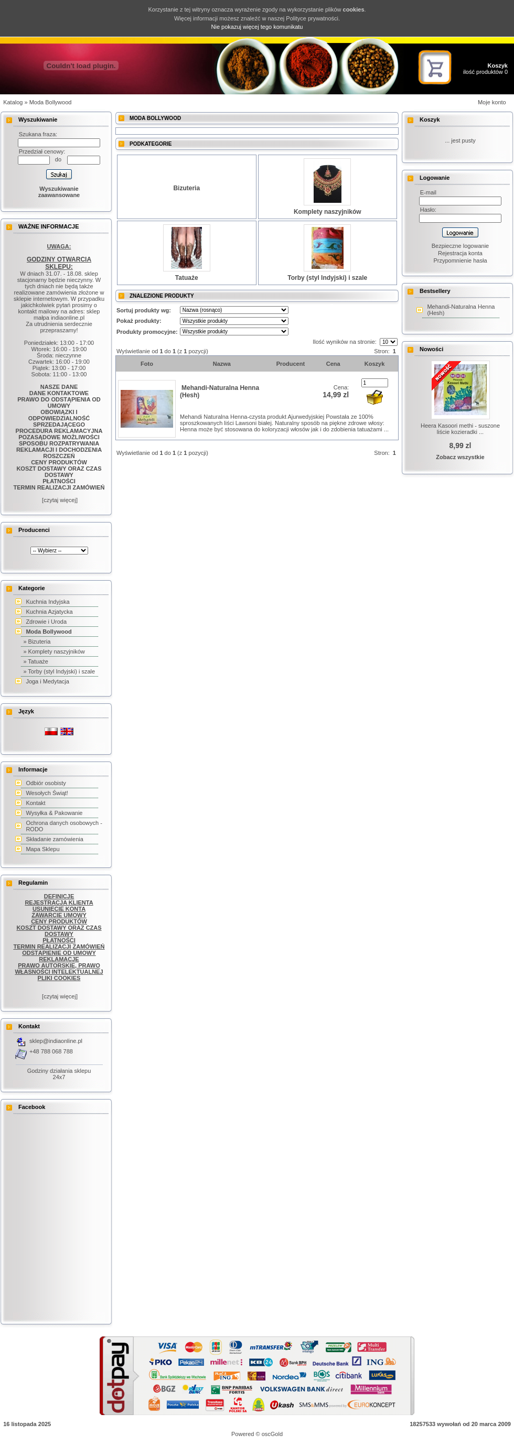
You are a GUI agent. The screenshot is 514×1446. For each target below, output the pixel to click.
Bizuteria (186, 188)
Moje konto (492, 102)
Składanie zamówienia (54, 839)
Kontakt (35, 803)
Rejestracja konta (460, 253)
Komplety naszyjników (327, 211)
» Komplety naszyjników (53, 651)
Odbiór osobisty (46, 783)
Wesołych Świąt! (47, 793)
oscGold (272, 1434)
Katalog (13, 102)
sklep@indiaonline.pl (55, 1041)
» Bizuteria (36, 641)
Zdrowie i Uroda (46, 621)
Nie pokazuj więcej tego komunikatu (257, 27)
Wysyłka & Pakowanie (54, 813)
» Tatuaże (35, 661)
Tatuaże (186, 277)
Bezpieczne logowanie (460, 246)
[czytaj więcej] (59, 500)
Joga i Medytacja (47, 681)
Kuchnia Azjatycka (49, 611)
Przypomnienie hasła (460, 260)
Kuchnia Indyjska (47, 602)
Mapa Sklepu (42, 849)
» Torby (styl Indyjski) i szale (59, 671)
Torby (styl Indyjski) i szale (327, 277)
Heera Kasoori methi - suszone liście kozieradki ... (460, 428)
